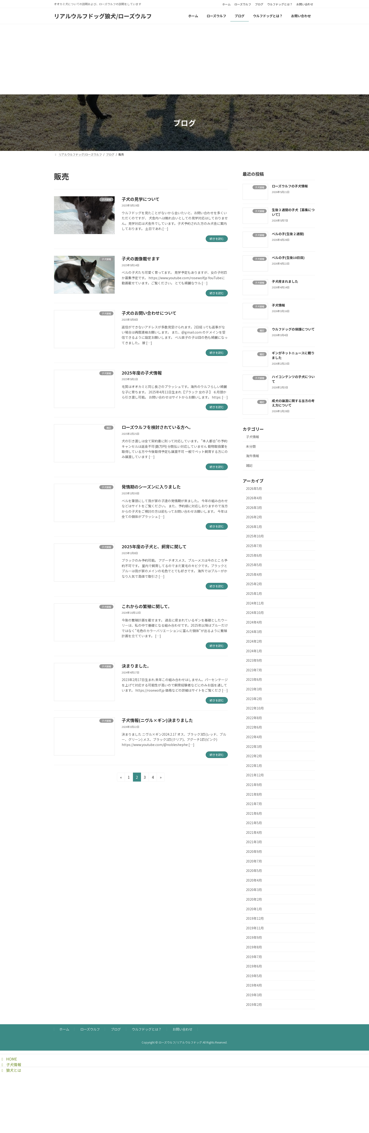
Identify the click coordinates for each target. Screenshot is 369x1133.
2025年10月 (255, 536)
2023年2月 (254, 698)
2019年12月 (255, 918)
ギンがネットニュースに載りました (293, 355)
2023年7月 (254, 670)
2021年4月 (254, 832)
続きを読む (217, 239)
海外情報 (252, 455)
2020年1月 (254, 909)
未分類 (251, 446)
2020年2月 (254, 899)
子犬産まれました (285, 281)
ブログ (259, 4)
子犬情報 (278, 305)
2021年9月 (254, 784)
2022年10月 (255, 708)
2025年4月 (254, 574)
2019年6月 (254, 966)
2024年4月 (254, 622)
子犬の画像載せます (141, 258)
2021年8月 (254, 794)
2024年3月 (254, 631)
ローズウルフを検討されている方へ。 (157, 427)
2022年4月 (254, 736)
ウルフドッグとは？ (280, 4)
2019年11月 (255, 928)
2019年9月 (254, 937)
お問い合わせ (304, 4)
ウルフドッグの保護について (293, 329)
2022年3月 (254, 746)
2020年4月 (254, 880)
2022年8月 (254, 717)
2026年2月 (254, 517)
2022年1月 (254, 765)
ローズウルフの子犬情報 (290, 186)
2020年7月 (254, 861)
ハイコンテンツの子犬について (293, 379)
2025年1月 (254, 593)
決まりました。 (136, 666)
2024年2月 (254, 641)
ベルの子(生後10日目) (288, 257)
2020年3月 (254, 889)
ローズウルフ (242, 4)
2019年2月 (254, 1004)
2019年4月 (254, 985)
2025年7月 (254, 545)
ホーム (226, 4)
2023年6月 (254, 679)
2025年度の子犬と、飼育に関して (154, 546)
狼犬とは (10, 1070)
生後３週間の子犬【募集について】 (293, 212)
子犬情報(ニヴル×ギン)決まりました (157, 720)
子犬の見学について (141, 199)
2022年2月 (254, 756)
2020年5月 (254, 870)
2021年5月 (254, 822)
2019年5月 (254, 975)
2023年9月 (254, 660)
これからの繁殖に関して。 (147, 606)
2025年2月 (254, 583)
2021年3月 (254, 841)
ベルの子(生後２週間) (288, 233)
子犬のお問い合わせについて (149, 313)
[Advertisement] (184, 59)
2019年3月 (254, 994)
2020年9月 (254, 851)
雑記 (249, 465)
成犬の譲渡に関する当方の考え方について (293, 403)
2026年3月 (254, 507)
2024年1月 (254, 651)
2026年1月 (254, 526)
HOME (8, 1059)
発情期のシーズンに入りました (151, 487)
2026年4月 (254, 498)
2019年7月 (254, 956)
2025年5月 (254, 564)
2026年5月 (254, 488)
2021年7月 (254, 803)
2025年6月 (254, 555)
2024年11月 (255, 603)
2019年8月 (254, 947)
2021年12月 (255, 775)
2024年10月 (255, 612)
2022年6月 (254, 727)
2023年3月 (254, 689)
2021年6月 (254, 813)
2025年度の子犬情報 (142, 373)
